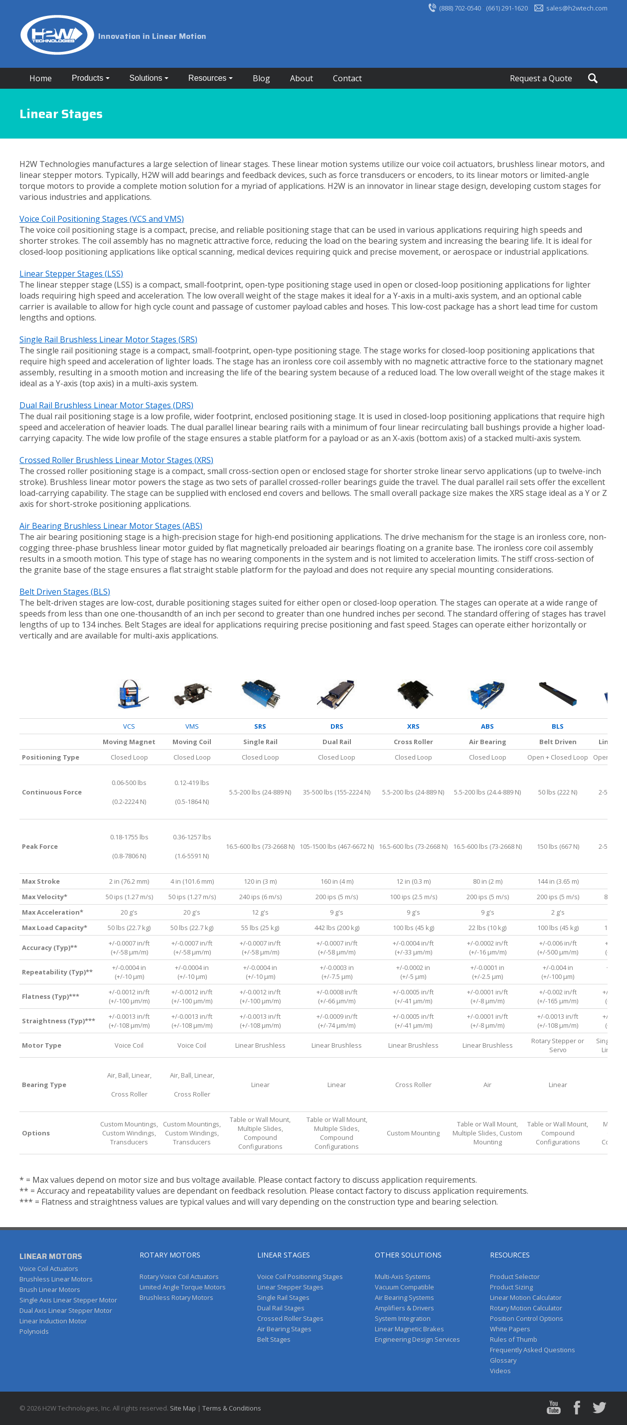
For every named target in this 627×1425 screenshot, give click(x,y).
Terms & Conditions (231, 1408)
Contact (347, 78)
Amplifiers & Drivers (404, 1307)
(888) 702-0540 (460, 7)
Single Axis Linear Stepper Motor (68, 1299)
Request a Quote (541, 78)
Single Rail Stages (283, 1297)
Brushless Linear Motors (56, 1278)
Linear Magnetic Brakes (409, 1328)
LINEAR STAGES (283, 1255)
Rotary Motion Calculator (526, 1307)
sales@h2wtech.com (577, 7)
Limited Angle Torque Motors (183, 1286)
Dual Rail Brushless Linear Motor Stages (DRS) (106, 405)
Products (89, 78)
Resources (208, 78)
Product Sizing (511, 1286)
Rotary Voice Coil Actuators (179, 1276)
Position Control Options (526, 1318)
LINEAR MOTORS (50, 1256)
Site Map (183, 1408)
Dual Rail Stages (281, 1307)
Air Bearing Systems (404, 1297)
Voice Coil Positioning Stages (300, 1276)
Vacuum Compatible (404, 1286)
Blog (261, 78)
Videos (500, 1370)
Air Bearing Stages (284, 1328)
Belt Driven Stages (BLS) (64, 591)
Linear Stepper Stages (290, 1286)
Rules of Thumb (513, 1339)
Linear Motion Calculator (526, 1297)
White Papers (510, 1328)
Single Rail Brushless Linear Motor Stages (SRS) (108, 339)
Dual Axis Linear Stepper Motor (65, 1310)
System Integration (403, 1318)
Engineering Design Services (417, 1339)
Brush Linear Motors (49, 1289)
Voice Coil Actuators (48, 1268)
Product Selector (515, 1276)
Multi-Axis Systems (403, 1276)
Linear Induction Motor (53, 1320)
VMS (192, 726)
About (301, 78)
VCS (129, 726)
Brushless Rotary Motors (176, 1297)
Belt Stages (274, 1339)
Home (40, 78)
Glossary (503, 1360)
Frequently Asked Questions (532, 1349)
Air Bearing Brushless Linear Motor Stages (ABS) (110, 525)
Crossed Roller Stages (290, 1318)
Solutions (147, 78)
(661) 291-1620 (507, 7)
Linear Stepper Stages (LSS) (71, 273)
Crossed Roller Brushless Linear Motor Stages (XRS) (116, 460)
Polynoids (34, 1331)
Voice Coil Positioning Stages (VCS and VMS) (101, 218)
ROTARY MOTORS (170, 1255)
